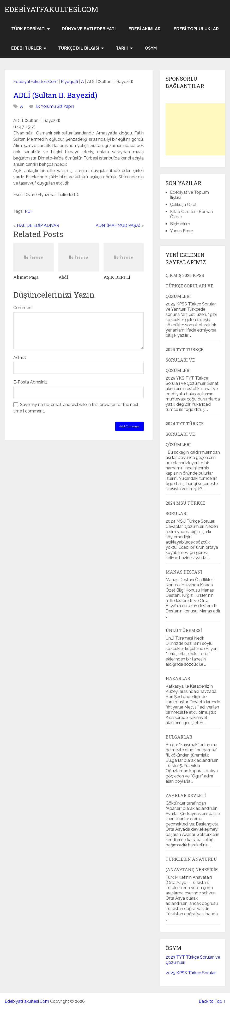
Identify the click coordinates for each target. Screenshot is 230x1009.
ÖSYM (151, 48)
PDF (29, 211)
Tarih (122, 48)
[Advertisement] (198, 129)
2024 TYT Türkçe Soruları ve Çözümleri (185, 434)
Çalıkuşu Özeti (183, 204)
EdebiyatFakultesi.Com (51, 9)
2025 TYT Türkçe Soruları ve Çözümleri (184, 360)
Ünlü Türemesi (184, 630)
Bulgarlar (179, 737)
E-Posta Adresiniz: (30, 382)
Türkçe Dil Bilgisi (78, 48)
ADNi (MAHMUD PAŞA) (118, 225)
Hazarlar (178, 678)
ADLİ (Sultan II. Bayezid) (55, 95)
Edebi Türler (26, 48)
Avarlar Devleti (186, 795)
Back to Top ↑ (212, 1001)
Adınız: (19, 357)
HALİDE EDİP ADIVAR (38, 225)
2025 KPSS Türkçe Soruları (191, 972)
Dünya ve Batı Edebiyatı (89, 28)
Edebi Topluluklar (196, 28)
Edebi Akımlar (145, 28)
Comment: (23, 307)
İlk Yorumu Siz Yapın (55, 106)
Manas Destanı (184, 572)
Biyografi (69, 81)
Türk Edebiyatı (28, 28)
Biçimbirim (180, 223)
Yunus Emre (181, 230)
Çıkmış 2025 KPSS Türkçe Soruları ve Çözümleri (189, 286)
